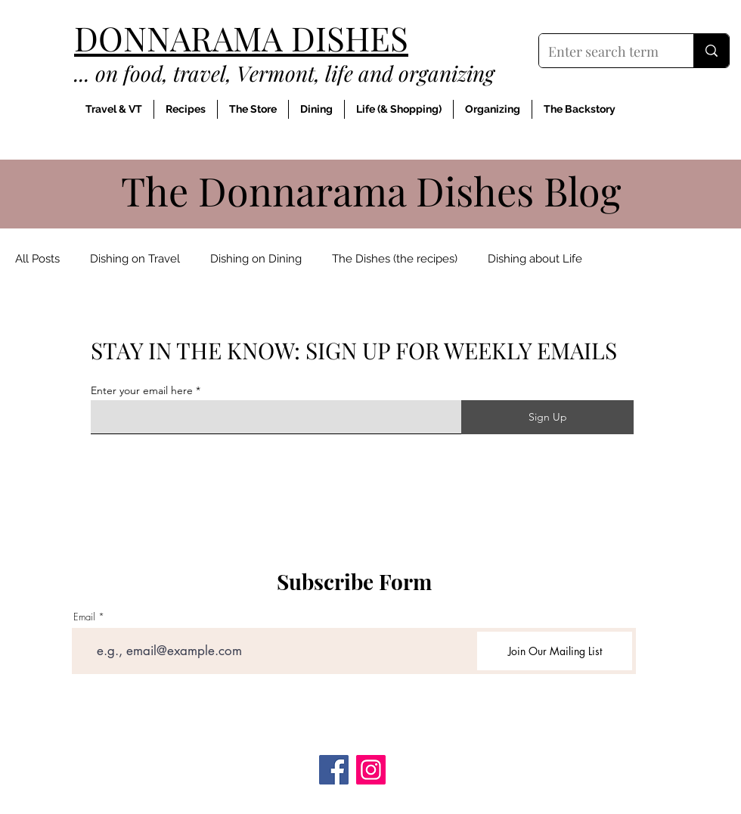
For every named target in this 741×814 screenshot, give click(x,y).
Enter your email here (142, 390)
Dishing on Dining (256, 259)
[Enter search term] (605, 52)
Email (84, 617)
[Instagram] (371, 769)
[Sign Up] (547, 417)
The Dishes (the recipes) (394, 259)
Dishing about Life (535, 259)
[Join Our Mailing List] (554, 651)
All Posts (37, 259)
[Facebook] (334, 769)
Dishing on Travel (135, 259)
